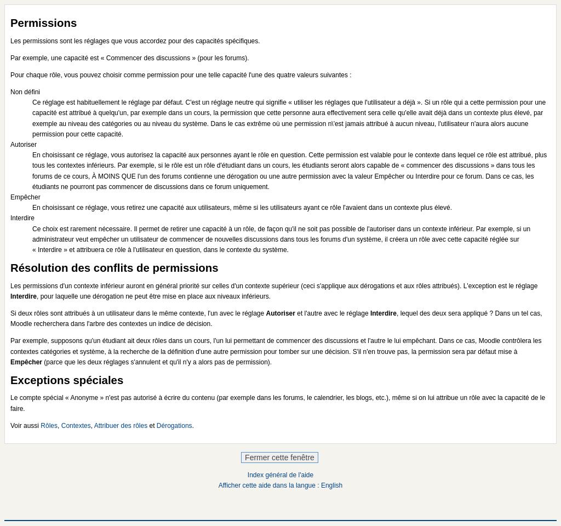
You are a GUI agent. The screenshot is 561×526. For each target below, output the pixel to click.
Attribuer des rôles (120, 426)
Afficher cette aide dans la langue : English (281, 485)
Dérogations (174, 426)
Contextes (76, 426)
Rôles (49, 426)
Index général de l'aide (280, 475)
